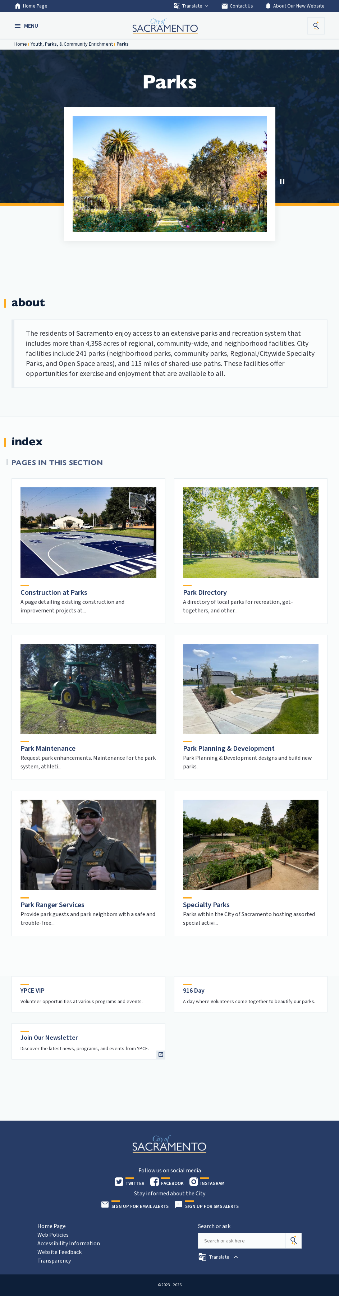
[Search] (294, 1241)
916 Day (194, 990)
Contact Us (237, 6)
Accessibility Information (68, 1243)
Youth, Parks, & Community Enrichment (72, 44)
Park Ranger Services (52, 905)
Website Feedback (59, 1252)
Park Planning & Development (229, 749)
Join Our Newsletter (49, 1037)
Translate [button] (191, 6)
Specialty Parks (206, 905)
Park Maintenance (47, 749)
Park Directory (205, 593)
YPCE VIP (32, 990)
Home (20, 44)
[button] (27, 26)
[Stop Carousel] (282, 181)
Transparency (54, 1261)
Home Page (30, 6)
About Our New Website (295, 6)
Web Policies (53, 1235)
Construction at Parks (53, 593)
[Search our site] (242, 1241)
